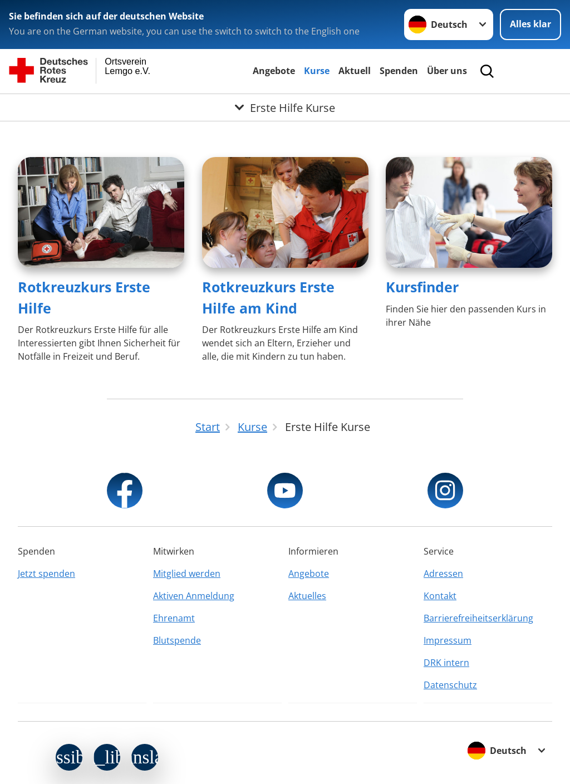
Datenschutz (450, 685)
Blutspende (177, 640)
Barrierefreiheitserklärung (478, 618)
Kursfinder (422, 286)
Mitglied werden (186, 573)
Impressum (447, 640)
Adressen (443, 573)
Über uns (447, 71)
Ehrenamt (174, 618)
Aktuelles (307, 596)
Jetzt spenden (46, 573)
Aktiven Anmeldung (193, 596)
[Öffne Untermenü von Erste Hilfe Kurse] (285, 107)
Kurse (317, 71)
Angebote (274, 71)
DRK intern (446, 662)
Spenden (399, 71)
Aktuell (354, 71)
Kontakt (440, 596)
